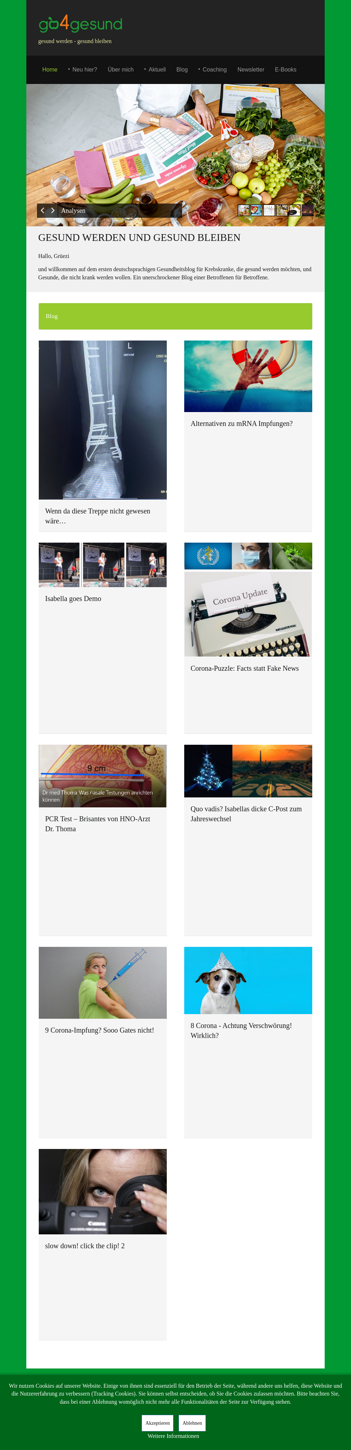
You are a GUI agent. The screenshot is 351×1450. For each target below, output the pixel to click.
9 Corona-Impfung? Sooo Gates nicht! (99, 1030)
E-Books (285, 70)
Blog (182, 70)
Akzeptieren (157, 1423)
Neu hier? (85, 70)
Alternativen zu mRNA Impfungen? (242, 423)
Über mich (121, 70)
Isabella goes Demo (73, 598)
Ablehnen (192, 1423)
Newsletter (251, 70)
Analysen (73, 210)
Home (50, 70)
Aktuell (157, 70)
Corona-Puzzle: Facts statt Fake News (245, 668)
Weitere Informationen (173, 1436)
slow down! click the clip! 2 (85, 1246)
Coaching (215, 70)
